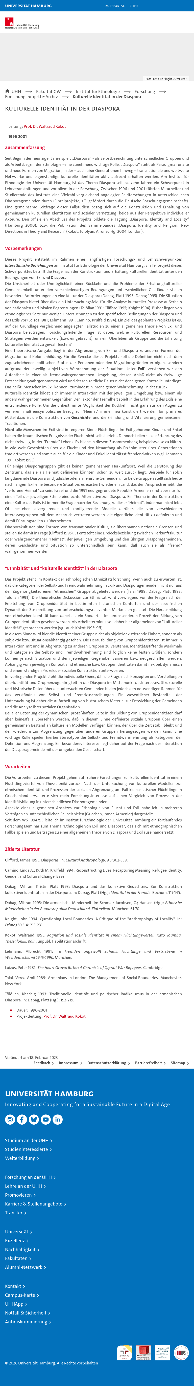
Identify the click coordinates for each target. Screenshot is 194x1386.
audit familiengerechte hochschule (124, 1352)
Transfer (13, 1213)
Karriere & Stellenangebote (33, 1204)
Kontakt (13, 1286)
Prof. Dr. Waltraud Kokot (45, 126)
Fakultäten (16, 1258)
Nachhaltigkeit (20, 1249)
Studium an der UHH (26, 1140)
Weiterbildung (20, 1158)
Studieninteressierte (26, 1149)
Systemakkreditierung (181, 1348)
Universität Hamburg (28, 5)
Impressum (69, 1063)
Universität (16, 1232)
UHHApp (14, 1304)
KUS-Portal (115, 5)
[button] (174, 5)
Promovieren (18, 1195)
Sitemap (178, 1063)
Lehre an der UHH (23, 1186)
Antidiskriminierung (26, 1322)
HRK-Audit (159, 1350)
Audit (141, 1348)
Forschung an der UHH (28, 1177)
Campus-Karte (20, 1295)
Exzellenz (15, 1240)
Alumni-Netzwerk (23, 1267)
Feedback (42, 1063)
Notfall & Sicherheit (25, 1313)
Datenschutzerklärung (106, 1063)
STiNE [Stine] (134, 5)
